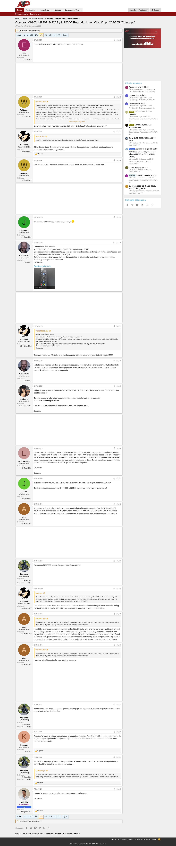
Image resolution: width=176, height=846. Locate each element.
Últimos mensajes (133, 83)
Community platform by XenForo (88, 844)
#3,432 (119, 504)
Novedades (30, 10)
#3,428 (119, 361)
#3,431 (119, 479)
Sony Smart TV (134, 145)
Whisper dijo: (40, 136)
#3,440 (119, 789)
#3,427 (119, 326)
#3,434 (119, 588)
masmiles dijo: (41, 102)
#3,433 (119, 561)
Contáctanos (114, 839)
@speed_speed (98, 105)
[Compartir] (114, 40)
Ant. (19, 35)
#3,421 (119, 40)
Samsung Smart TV (136, 193)
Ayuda (154, 839)
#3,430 (119, 448)
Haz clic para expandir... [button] (77, 122)
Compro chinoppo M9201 (143, 175)
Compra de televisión (137, 95)
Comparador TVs (72, 10)
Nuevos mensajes (21, 14)
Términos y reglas (127, 839)
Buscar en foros (35, 14)
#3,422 (119, 97)
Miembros (45, 10)
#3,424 (119, 160)
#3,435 (119, 614)
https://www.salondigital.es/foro (46, 401)
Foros (19, 10)
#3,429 (119, 386)
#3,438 (119, 732)
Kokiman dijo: (40, 771)
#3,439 (119, 757)
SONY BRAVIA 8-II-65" (138, 167)
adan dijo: (39, 593)
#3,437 (119, 704)
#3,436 (119, 645)
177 (59, 35)
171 (36, 35)
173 (46, 35)
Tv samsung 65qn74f (137, 103)
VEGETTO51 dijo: (42, 331)
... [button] (27, 35)
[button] (37, 10)
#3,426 (119, 242)
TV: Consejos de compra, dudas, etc (142, 91)
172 (41, 35)
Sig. (64, 35)
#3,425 (119, 217)
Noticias (58, 10)
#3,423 (119, 131)
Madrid (29, 583)
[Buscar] (155, 10)
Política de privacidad (142, 839)
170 (31, 35)
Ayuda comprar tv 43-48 (139, 87)
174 (50, 35)
